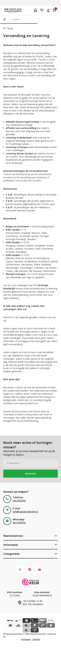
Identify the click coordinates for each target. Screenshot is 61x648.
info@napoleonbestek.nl (25, 511)
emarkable (26, 639)
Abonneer (30, 473)
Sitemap (36, 639)
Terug (8, 28)
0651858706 (19, 500)
